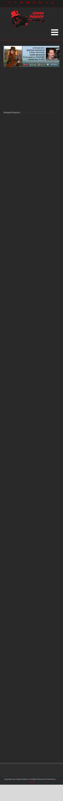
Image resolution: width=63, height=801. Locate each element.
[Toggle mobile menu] (55, 32)
